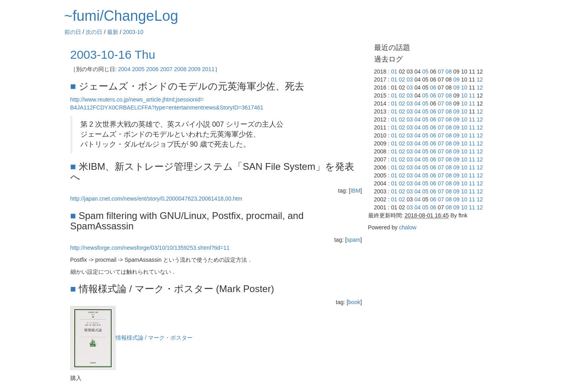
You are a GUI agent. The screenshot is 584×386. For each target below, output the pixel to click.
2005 (138, 69)
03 (410, 79)
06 (433, 87)
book (354, 302)
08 (449, 71)
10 (464, 87)
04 (418, 103)
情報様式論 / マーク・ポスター (154, 337)
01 (394, 71)
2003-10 (133, 32)
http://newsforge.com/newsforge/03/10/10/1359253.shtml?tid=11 (150, 248)
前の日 (72, 32)
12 (479, 79)
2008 (180, 69)
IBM (356, 190)
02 (402, 79)
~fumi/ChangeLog (121, 16)
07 (441, 71)
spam (353, 240)
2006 (152, 69)
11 (472, 95)
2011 (208, 69)
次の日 (94, 32)
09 (456, 79)
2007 (166, 69)
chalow (408, 227)
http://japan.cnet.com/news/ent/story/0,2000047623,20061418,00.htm (156, 198)
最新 (112, 32)
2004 (124, 69)
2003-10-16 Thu (112, 54)
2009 (194, 69)
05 (425, 71)
